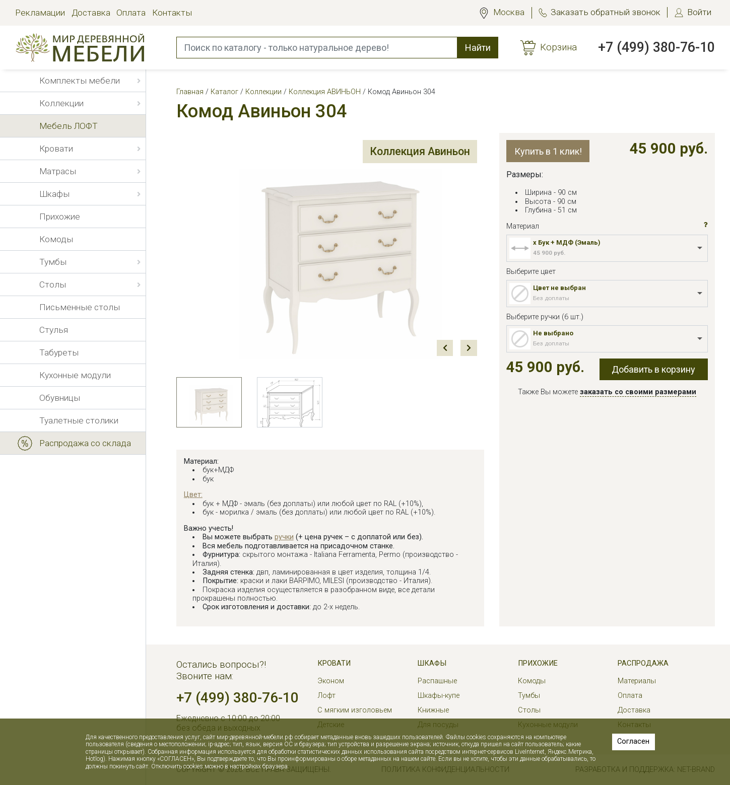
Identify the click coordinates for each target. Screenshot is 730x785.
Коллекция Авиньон (418, 152)
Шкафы (432, 663)
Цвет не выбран (559, 288)
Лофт (326, 695)
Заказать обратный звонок (605, 12)
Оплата (131, 13)
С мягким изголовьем (354, 710)
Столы (529, 710)
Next (468, 348)
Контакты (172, 13)
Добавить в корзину (653, 369)
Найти (478, 47)
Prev (445, 348)
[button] (706, 225)
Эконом (330, 681)
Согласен (633, 741)
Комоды (532, 681)
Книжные (433, 710)
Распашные (437, 681)
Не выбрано (553, 333)
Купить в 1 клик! (548, 151)
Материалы (637, 681)
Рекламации (40, 13)
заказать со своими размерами (638, 392)
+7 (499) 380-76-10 (656, 47)
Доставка (91, 13)
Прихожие (538, 663)
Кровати (334, 663)
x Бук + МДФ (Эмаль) (567, 242)
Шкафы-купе (438, 695)
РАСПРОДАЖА (643, 663)
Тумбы (529, 695)
